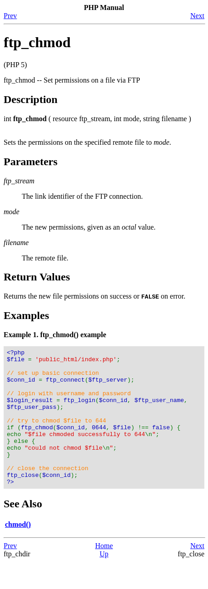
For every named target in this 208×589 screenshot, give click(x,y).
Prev (10, 16)
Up (104, 581)
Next (197, 16)
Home (104, 573)
